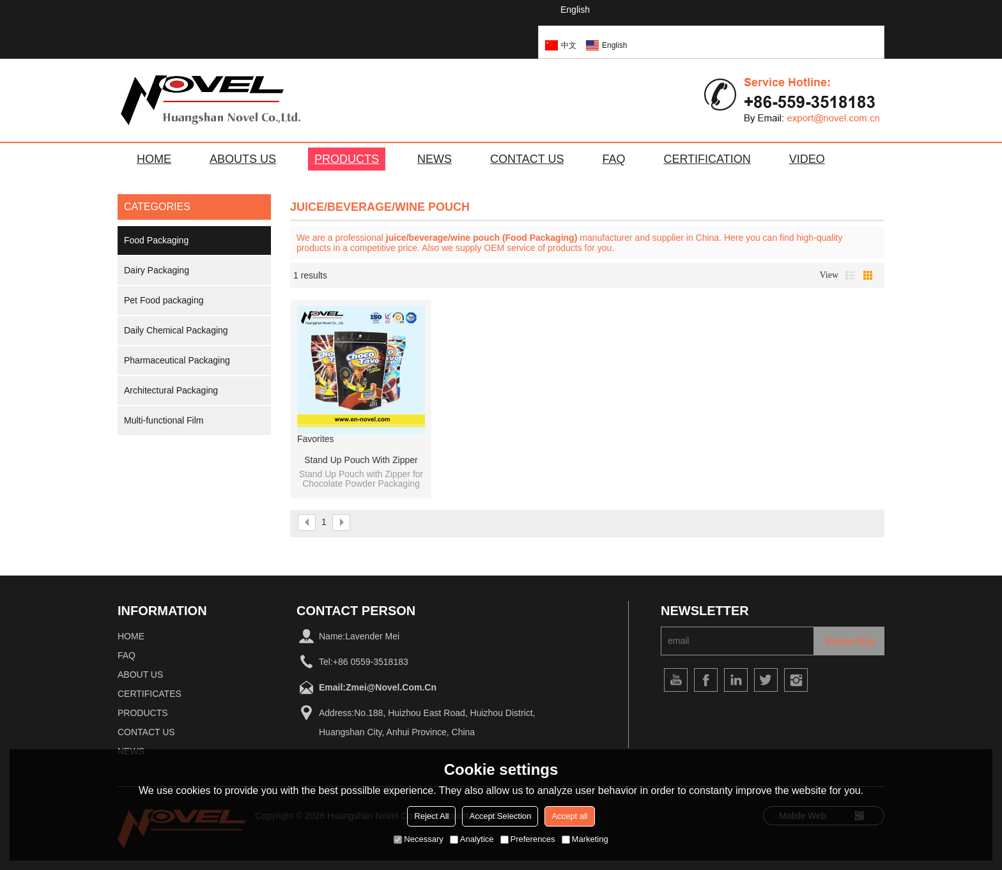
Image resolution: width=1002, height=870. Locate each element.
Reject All (431, 816)
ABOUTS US (243, 159)
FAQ (613, 159)
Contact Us (146, 732)
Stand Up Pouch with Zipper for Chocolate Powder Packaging (360, 460)
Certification (706, 159)
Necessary (418, 839)
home (131, 636)
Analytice (472, 839)
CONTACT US (527, 159)
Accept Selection (500, 816)
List (850, 275)
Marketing (585, 839)
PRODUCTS (346, 159)
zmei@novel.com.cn (391, 687)
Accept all (569, 816)
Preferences (527, 839)
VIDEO (807, 159)
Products (143, 713)
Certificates (149, 694)
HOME (154, 159)
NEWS (434, 159)
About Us (140, 674)
